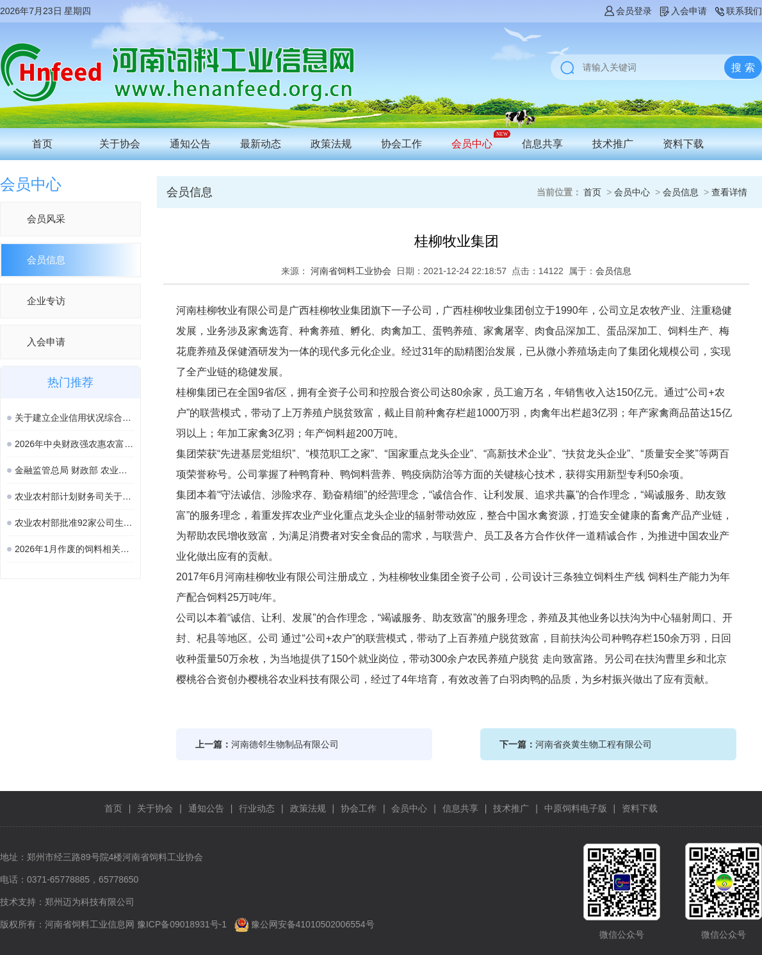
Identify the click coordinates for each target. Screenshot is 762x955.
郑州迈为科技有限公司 (89, 902)
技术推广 (612, 143)
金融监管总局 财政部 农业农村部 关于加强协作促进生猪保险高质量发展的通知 (74, 470)
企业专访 (46, 300)
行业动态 (257, 808)
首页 (42, 143)
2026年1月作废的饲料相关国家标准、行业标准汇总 (74, 549)
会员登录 (627, 11)
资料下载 (683, 143)
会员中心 (471, 143)
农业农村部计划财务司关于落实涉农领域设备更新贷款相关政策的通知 (74, 496)
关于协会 (119, 143)
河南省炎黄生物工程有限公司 (593, 744)
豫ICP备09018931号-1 (182, 924)
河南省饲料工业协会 (351, 271)
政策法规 (331, 143)
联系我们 (737, 11)
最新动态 (260, 143)
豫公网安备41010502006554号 (313, 924)
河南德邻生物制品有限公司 (285, 744)
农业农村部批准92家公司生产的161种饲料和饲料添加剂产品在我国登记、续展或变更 (74, 523)
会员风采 (46, 218)
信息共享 (542, 143)
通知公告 (190, 143)
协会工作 (401, 143)
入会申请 (682, 11)
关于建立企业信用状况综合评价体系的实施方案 (74, 417)
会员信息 (46, 259)
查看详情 (729, 192)
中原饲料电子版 (575, 808)
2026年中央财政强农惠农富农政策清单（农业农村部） (74, 444)
